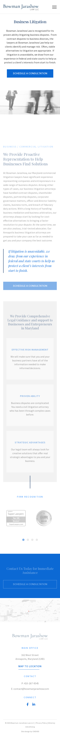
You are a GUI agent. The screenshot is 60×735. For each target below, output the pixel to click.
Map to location (30, 666)
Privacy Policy (41, 723)
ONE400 (35, 731)
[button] (23, 541)
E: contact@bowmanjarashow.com (30, 688)
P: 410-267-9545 (30, 683)
